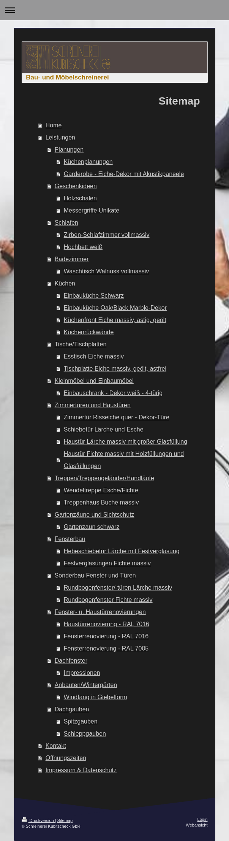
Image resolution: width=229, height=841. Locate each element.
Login (202, 819)
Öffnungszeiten (66, 758)
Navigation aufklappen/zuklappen (114, 10)
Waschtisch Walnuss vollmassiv (106, 271)
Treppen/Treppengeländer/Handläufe (104, 478)
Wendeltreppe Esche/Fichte (101, 490)
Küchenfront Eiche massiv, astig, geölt (115, 320)
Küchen (65, 283)
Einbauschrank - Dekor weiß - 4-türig (113, 393)
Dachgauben (72, 709)
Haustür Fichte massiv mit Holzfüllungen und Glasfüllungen (124, 460)
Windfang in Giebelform (95, 697)
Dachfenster (71, 660)
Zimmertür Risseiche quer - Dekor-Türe (116, 417)
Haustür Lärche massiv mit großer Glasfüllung (125, 441)
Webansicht (196, 825)
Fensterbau (70, 539)
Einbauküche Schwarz (94, 295)
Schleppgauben (85, 733)
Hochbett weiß (83, 247)
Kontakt (56, 746)
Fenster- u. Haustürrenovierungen (100, 612)
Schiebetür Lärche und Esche (104, 429)
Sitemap (65, 820)
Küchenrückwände (89, 332)
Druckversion (38, 820)
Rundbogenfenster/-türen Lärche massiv (118, 587)
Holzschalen (80, 198)
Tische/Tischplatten (81, 344)
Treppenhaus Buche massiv (101, 502)
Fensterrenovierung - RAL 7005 (106, 648)
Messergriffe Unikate (91, 210)
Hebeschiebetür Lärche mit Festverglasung (122, 551)
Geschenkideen (76, 186)
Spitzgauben (81, 721)
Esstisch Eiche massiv (94, 356)
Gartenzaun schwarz (92, 527)
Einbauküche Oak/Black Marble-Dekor (115, 308)
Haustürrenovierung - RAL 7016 (106, 624)
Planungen (69, 149)
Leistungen (60, 137)
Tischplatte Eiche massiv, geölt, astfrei (115, 368)
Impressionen (82, 673)
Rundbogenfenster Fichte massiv (108, 600)
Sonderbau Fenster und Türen (95, 575)
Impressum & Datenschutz (81, 770)
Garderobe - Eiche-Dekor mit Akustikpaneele (124, 174)
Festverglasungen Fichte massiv (107, 563)
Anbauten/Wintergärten (86, 685)
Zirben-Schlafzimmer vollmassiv (107, 235)
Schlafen (66, 222)
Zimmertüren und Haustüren (93, 405)
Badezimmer (72, 259)
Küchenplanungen (88, 162)
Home (54, 125)
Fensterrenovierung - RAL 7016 (106, 636)
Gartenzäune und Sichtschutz (94, 514)
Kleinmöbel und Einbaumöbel (94, 381)
